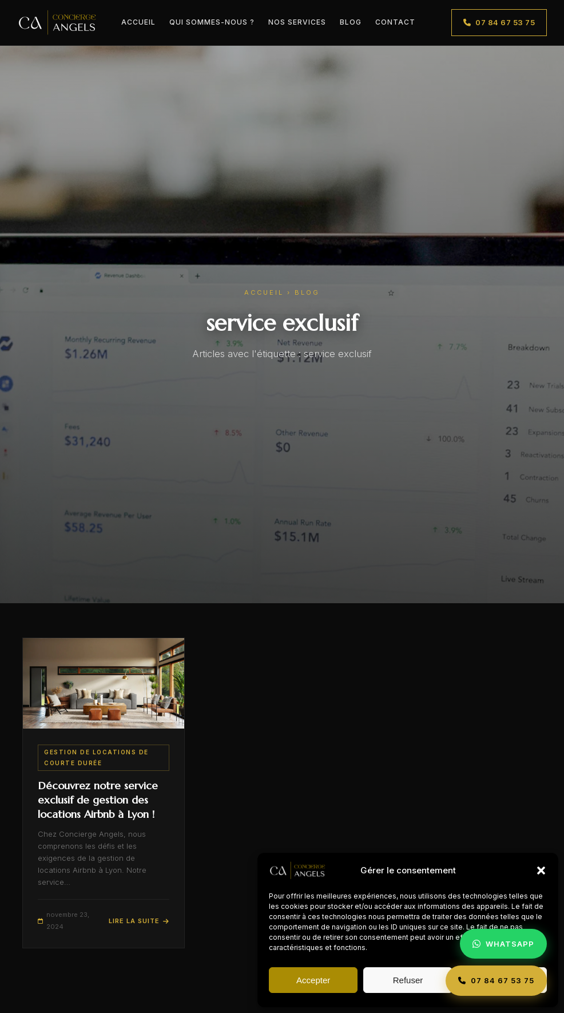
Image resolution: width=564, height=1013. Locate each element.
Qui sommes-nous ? (212, 22)
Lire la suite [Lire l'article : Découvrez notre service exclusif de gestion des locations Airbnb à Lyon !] (139, 921)
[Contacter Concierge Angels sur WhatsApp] (503, 944)
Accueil (138, 22)
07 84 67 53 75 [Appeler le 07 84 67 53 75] (499, 22)
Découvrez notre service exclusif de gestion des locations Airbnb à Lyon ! (98, 800)
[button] (541, 870)
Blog (351, 22)
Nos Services (297, 22)
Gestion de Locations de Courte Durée (96, 757)
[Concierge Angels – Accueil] (57, 22)
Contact (395, 22)
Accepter (313, 980)
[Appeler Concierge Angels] (496, 980)
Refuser (408, 980)
